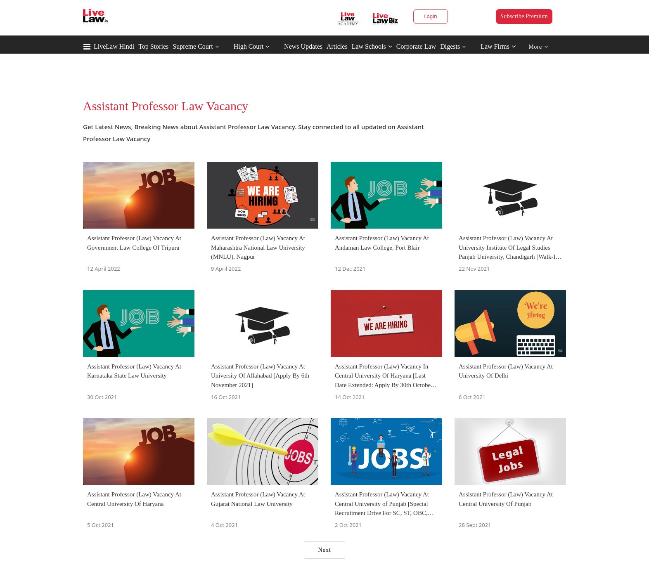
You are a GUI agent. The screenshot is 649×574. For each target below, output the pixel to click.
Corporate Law (416, 46)
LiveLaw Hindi (114, 46)
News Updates (303, 46)
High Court (248, 46)
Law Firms (498, 46)
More (538, 47)
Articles (337, 46)
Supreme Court (193, 46)
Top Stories (153, 46)
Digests (450, 46)
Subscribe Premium (524, 16)
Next (324, 550)
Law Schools (372, 46)
